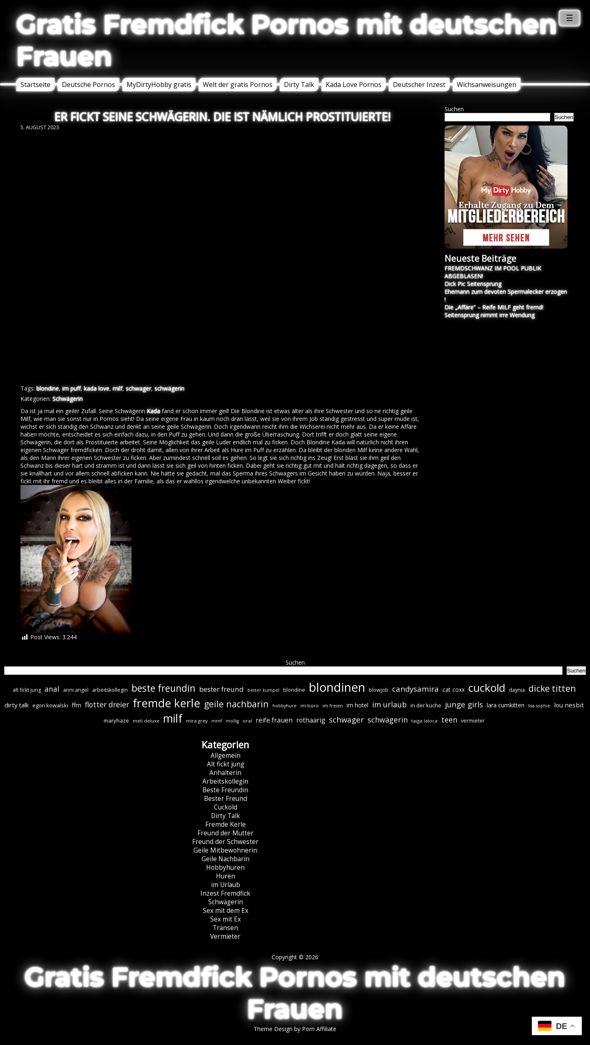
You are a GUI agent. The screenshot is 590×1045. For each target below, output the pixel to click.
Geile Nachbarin (226, 859)
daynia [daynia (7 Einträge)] (517, 689)
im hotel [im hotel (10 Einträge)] (357, 705)
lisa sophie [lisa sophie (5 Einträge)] (539, 706)
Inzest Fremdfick (225, 893)
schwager (138, 388)
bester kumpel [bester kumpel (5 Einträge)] (263, 690)
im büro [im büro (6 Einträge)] (309, 705)
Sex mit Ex (225, 919)
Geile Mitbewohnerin (225, 850)
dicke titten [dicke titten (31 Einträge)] (552, 688)
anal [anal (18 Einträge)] (52, 689)
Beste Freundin (225, 790)
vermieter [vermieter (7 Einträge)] (473, 720)
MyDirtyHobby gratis (159, 84)
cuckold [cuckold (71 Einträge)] (486, 687)
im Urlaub (225, 884)
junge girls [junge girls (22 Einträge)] (464, 704)
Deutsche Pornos (88, 84)
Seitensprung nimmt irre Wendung (490, 315)
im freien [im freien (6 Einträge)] (332, 705)
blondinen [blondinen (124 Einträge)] (337, 687)
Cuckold (225, 807)
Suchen (454, 109)
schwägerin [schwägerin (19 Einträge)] (388, 720)
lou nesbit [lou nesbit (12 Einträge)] (569, 705)
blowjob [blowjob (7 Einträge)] (378, 689)
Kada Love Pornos (353, 84)
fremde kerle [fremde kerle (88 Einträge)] (166, 703)
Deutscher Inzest (419, 84)
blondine (47, 388)
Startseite (35, 84)
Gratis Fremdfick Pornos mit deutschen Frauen (286, 40)
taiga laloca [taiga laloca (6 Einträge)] (424, 721)
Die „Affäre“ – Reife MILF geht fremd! (494, 307)
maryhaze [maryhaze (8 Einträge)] (116, 720)
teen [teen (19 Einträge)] (449, 720)
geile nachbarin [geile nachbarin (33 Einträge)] (236, 704)
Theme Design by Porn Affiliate (295, 1029)
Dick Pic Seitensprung (473, 284)
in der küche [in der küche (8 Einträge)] (426, 705)
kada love (96, 388)
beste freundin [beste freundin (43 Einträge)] (163, 688)
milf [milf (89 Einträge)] (172, 718)
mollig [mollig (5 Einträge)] (232, 721)
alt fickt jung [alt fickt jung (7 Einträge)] (27, 689)
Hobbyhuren (225, 867)
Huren (225, 876)
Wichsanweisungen (486, 84)
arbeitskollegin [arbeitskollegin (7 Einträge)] (110, 689)
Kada (153, 411)
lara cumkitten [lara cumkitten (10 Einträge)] (505, 705)
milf (118, 388)
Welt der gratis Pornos (237, 84)
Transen (225, 928)
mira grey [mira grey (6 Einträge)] (197, 721)
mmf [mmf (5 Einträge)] (216, 721)
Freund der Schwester (225, 841)
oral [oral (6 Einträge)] (247, 721)
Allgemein (226, 755)
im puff (71, 388)
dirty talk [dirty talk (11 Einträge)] (17, 705)
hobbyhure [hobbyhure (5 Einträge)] (284, 706)
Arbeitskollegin (225, 781)
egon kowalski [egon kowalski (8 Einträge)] (50, 705)
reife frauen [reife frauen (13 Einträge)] (274, 720)
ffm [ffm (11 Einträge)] (76, 705)
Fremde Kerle (225, 824)
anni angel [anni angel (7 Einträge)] (75, 689)
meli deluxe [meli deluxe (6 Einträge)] (146, 721)
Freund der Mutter (225, 833)
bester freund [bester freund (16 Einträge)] (221, 689)
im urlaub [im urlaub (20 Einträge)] (389, 704)
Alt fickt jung (225, 764)
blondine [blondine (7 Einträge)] (294, 689)
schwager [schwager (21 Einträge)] (346, 719)
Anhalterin (225, 772)
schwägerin (169, 388)
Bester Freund (225, 798)
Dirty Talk (299, 84)
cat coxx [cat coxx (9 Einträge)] (453, 689)
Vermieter (225, 936)
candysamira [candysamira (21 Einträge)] (415, 689)
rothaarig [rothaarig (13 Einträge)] (310, 720)
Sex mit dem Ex (225, 910)
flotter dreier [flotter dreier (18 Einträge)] (107, 704)
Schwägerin (67, 398)
